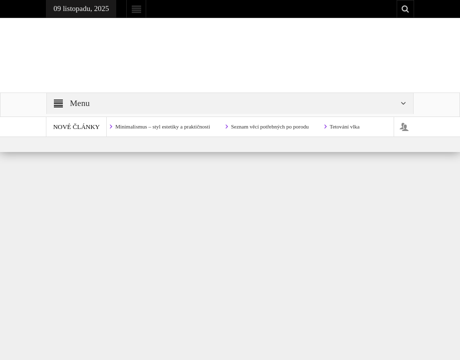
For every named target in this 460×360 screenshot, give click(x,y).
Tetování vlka (345, 127)
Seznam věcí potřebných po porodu (270, 127)
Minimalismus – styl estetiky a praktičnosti (162, 127)
